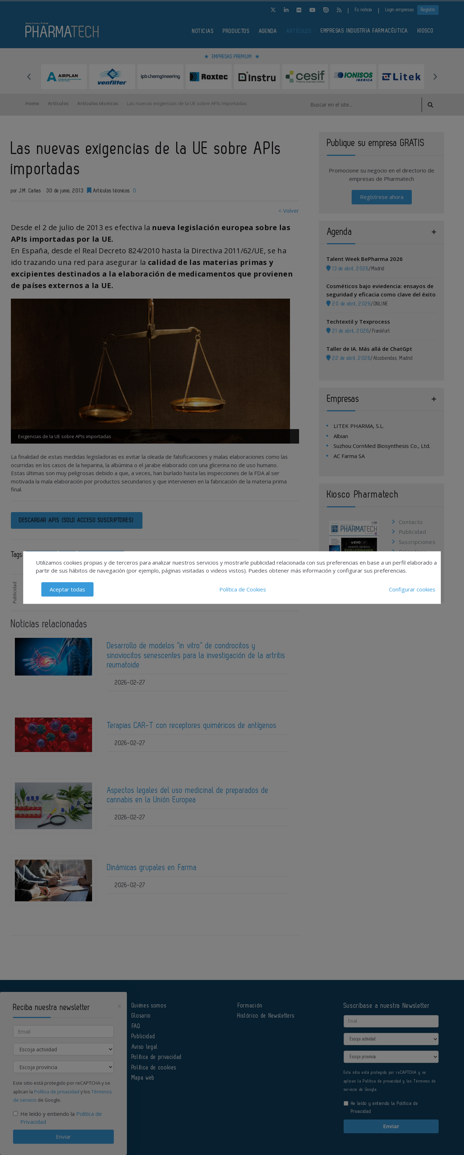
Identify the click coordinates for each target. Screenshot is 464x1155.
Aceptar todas (67, 589)
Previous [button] (29, 76)
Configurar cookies (412, 589)
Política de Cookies (242, 589)
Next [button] (435, 76)
